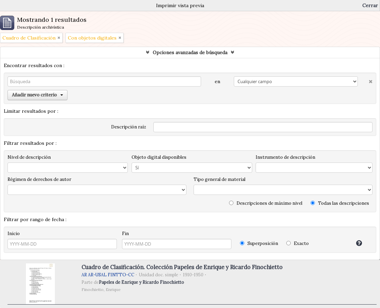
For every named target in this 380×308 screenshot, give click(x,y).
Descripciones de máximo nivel (265, 203)
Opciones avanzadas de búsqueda (190, 52)
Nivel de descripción (29, 157)
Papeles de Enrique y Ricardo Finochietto (141, 282)
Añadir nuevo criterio (37, 95)
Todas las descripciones (339, 203)
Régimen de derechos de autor (39, 179)
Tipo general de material (219, 179)
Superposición (259, 243)
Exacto (297, 243)
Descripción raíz (128, 127)
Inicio (13, 233)
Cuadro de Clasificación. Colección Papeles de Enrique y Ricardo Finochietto (182, 267)
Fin (125, 233)
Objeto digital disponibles (159, 157)
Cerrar (370, 5)
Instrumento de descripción (285, 157)
